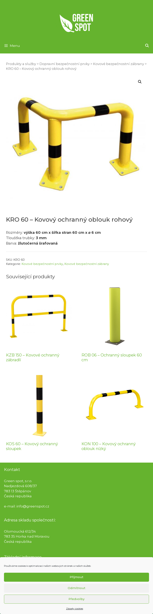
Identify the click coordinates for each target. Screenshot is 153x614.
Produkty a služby (21, 64)
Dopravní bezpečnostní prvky (64, 64)
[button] (139, 81)
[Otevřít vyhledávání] (147, 45)
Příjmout (76, 581)
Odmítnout (76, 592)
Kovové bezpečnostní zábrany (118, 64)
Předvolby (76, 603)
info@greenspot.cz (32, 506)
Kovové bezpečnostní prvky (42, 264)
